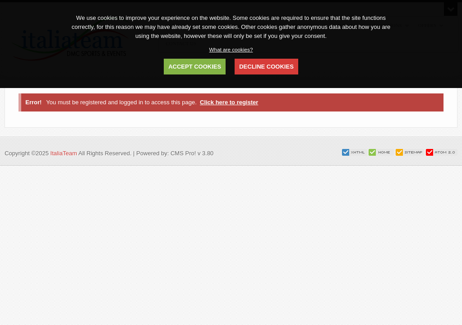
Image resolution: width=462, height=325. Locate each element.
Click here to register (229, 102)
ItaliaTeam (64, 153)
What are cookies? (231, 49)
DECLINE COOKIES (266, 66)
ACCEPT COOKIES (194, 66)
